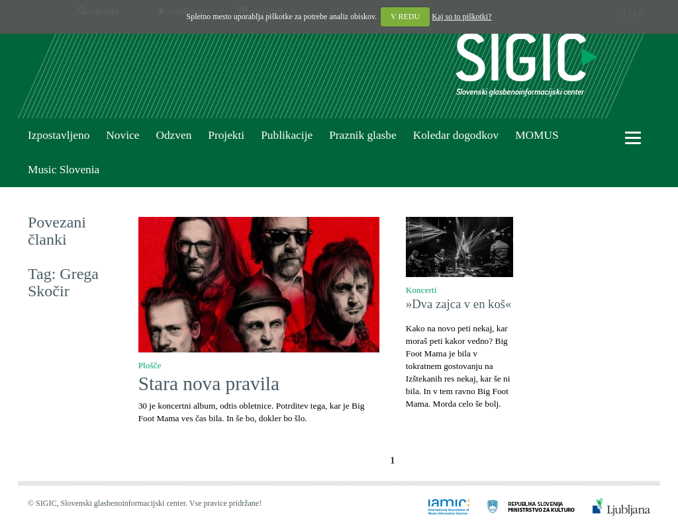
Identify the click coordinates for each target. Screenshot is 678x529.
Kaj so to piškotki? (461, 16)
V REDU (405, 16)
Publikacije (287, 135)
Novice (122, 135)
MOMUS (536, 135)
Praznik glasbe (363, 135)
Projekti (226, 135)
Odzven (173, 135)
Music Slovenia (63, 169)
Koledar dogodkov (456, 135)
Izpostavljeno (58, 135)
